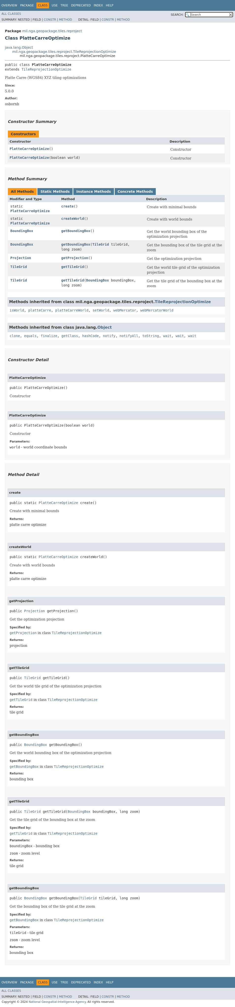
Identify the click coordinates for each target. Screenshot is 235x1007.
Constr (50, 19)
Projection (20, 258)
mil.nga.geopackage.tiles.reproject (52, 31)
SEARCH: (177, 14)
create (67, 206)
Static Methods (55, 191)
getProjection (74, 258)
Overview (9, 5)
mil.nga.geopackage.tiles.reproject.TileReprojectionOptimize (64, 52)
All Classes (11, 13)
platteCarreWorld (71, 310)
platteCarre (39, 310)
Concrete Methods (135, 191)
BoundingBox (21, 231)
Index (98, 5)
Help (109, 5)
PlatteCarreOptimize (29, 149)
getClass (70, 336)
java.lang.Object (19, 47)
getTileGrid (72, 267)
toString (150, 336)
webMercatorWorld (156, 310)
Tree (64, 5)
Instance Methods (93, 191)
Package (27, 5)
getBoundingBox (75, 231)
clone (15, 336)
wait (167, 336)
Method (65, 19)
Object (104, 327)
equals (30, 336)
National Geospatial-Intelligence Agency (57, 1002)
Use (55, 5)
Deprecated (81, 5)
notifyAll (129, 336)
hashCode (90, 336)
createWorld (72, 219)
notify (109, 336)
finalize (49, 336)
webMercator (124, 310)
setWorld (101, 310)
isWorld (17, 310)
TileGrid (100, 244)
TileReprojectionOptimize (46, 69)
